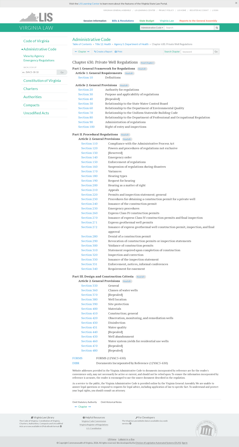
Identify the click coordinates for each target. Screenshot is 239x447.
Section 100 (86, 127)
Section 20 (85, 89)
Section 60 (85, 108)
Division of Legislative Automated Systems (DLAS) (158, 443)
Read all (142, 69)
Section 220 (89, 194)
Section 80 (85, 117)
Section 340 (89, 269)
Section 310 (89, 250)
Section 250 (89, 208)
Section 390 (89, 304)
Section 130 (89, 153)
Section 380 (89, 299)
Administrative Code (152, 27)
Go (216, 51)
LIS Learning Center (89, 3)
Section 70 (85, 113)
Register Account (199, 10)
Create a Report (103, 51)
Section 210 (89, 190)
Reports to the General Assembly (198, 20)
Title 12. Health (103, 44)
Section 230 (89, 199)
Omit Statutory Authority (84, 402)
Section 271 (89, 222)
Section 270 (89, 218)
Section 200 (89, 185)
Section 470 (89, 346)
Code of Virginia (36, 41)
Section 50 (85, 103)
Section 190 (89, 180)
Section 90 (85, 122)
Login (215, 10)
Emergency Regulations (38, 60)
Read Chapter (147, 63)
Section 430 (89, 323)
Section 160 (89, 167)
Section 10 (85, 77)
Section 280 (89, 236)
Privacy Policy (166, 10)
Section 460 (89, 341)
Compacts (31, 105)
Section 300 (89, 245)
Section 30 (85, 94)
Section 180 (89, 176)
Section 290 (89, 241)
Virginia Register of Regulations (94, 424)
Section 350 (89, 285)
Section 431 (89, 327)
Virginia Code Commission (94, 421)
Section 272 (89, 227)
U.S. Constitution (93, 428)
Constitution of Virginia (42, 80)
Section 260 (89, 213)
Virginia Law (167, 20)
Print (118, 51)
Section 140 (89, 157)
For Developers (145, 417)
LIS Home (112, 439)
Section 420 (89, 318)
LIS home (181, 10)
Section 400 (89, 309)
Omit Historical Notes (111, 402)
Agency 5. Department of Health (131, 44)
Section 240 (89, 204)
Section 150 (89, 162)
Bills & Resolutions (123, 20)
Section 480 (89, 350)
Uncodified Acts (36, 113)
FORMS (77, 358)
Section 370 (89, 295)
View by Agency (33, 56)
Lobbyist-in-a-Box (126, 439)
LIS (37, 17)
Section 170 (89, 171)
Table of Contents (82, 44)
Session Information (94, 20)
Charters (30, 89)
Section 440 (89, 332)
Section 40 (85, 99)
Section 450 (89, 336)
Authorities (32, 97)
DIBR (75, 363)
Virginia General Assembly (117, 10)
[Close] (236, 3)
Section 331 (89, 264)
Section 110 (89, 143)
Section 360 (89, 290)
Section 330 (89, 259)
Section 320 (89, 255)
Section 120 (89, 148)
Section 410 (89, 313)
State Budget (146, 20)
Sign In (185, 443)
